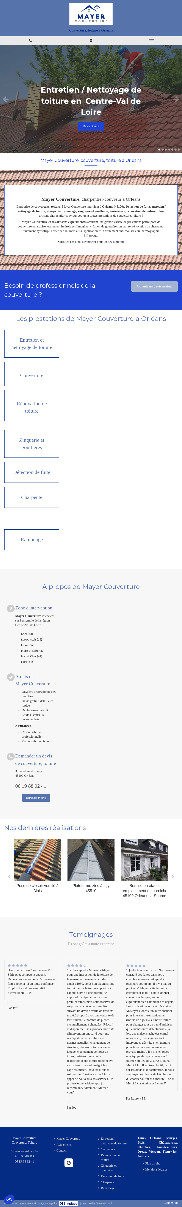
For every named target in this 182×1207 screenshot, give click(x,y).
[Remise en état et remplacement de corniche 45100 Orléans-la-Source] (144, 860)
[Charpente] (31, 497)
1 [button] (159, 149)
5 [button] (172, 149)
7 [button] (179, 149)
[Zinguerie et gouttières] (31, 444)
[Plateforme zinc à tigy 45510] (91, 860)
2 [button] (163, 149)
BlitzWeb (107, 1203)
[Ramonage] (31, 539)
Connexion (170, 1202)
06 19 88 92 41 (30, 786)
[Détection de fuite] (31, 472)
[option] (91, 99)
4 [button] (169, 149)
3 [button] (166, 149)
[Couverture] (31, 374)
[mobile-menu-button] (151, 40)
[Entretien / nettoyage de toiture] (31, 344)
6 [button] (175, 149)
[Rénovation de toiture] (31, 405)
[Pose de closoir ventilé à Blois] (37, 860)
